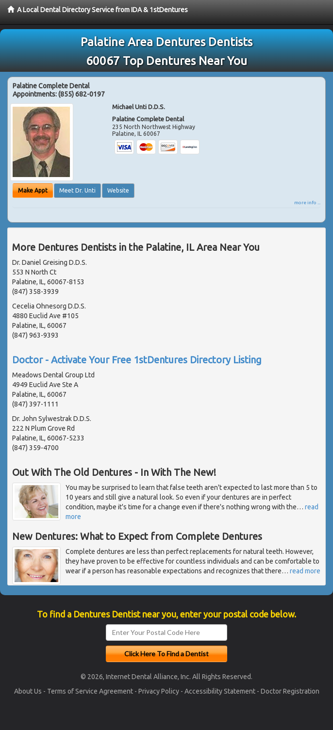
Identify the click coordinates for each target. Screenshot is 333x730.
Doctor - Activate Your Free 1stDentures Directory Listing (137, 359)
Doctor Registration (290, 691)
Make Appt (33, 190)
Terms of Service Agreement (90, 691)
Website (118, 190)
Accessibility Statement (219, 691)
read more (305, 571)
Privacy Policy (158, 691)
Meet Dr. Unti (77, 190)
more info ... (307, 202)
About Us (28, 691)
